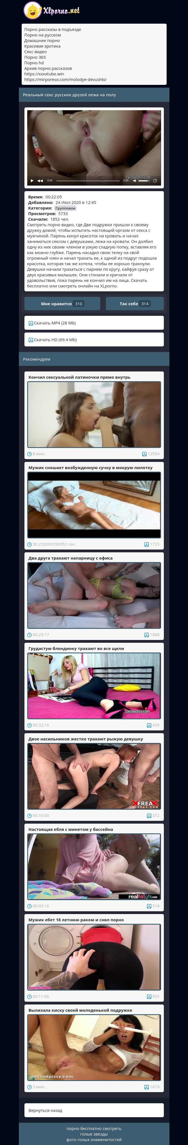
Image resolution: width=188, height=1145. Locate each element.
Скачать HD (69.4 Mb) (53, 339)
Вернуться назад (45, 1110)
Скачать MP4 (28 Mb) (52, 323)
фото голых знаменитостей (94, 1139)
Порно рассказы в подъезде (52, 29)
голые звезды (94, 1134)
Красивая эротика (42, 46)
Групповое (66, 208)
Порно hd (34, 62)
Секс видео (35, 51)
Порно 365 (35, 57)
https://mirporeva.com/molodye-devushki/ (65, 79)
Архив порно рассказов (48, 68)
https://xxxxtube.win (44, 74)
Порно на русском (42, 35)
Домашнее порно (42, 40)
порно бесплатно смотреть (94, 1128)
